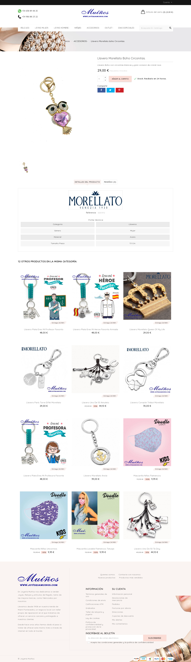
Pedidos (116, 604)
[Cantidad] (100, 79)
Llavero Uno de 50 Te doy (147, 548)
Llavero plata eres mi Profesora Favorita (44, 475)
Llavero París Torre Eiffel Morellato (43, 402)
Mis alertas (117, 620)
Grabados (90, 608)
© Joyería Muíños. (26, 658)
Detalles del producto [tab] (86, 182)
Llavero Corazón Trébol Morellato (147, 402)
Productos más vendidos (131, 577)
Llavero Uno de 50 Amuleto (95, 402)
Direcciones (117, 612)
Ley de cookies (93, 618)
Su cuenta (119, 588)
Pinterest (120, 90)
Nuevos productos (107, 577)
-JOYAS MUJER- (41, 28)
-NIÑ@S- (78, 28)
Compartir (101, 90)
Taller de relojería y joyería (95, 613)
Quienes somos (107, 574)
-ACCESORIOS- (93, 28)
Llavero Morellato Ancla (95, 475)
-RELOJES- (25, 28)
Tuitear (111, 90)
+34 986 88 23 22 (28, 17)
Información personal (122, 594)
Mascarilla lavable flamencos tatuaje (95, 548)
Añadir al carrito (120, 79)
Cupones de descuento (123, 616)
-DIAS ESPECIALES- (126, 28)
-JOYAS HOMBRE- (61, 28)
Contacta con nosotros (130, 574)
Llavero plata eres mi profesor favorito (43, 329)
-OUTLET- (108, 28)
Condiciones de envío (96, 600)
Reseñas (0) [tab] (111, 182)
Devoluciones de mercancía (120, 599)
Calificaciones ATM (94, 604)
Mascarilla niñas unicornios (43, 548)
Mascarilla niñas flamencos (147, 475)
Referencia (91, 213)
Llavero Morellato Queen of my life (147, 329)
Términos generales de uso (96, 595)
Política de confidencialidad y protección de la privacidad (94, 625)
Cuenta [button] (168, 2)
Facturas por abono (121, 608)
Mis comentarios (120, 624)
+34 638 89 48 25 (28, 11)
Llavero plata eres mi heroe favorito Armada (95, 329)
